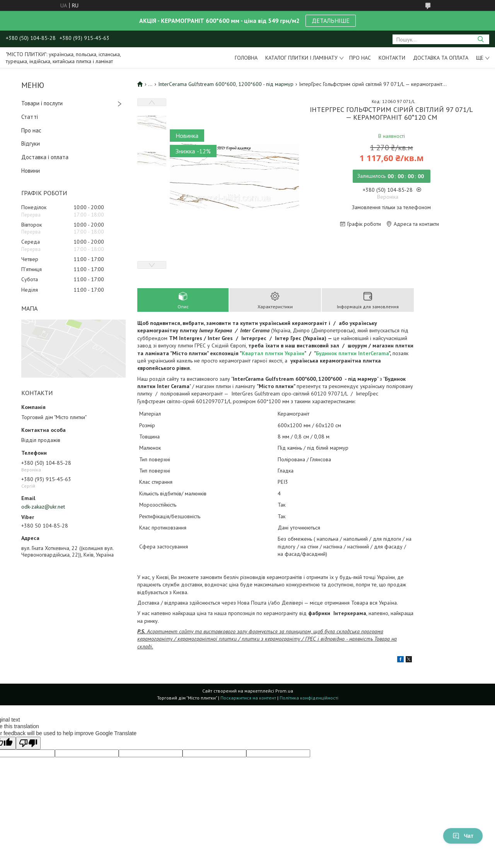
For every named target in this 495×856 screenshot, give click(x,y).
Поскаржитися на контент (248, 698)
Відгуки (30, 143)
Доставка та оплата (440, 57)
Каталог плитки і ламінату (301, 57)
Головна (246, 57)
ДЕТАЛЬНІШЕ (331, 20)
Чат (462, 835)
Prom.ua (284, 691)
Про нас (360, 57)
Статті (29, 116)
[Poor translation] (28, 743)
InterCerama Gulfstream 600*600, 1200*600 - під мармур (226, 84)
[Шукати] (480, 39)
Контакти (392, 57)
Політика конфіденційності (309, 698)
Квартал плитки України (273, 353)
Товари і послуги (42, 103)
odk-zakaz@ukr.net (43, 506)
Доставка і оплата (44, 157)
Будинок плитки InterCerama (352, 353)
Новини (30, 170)
